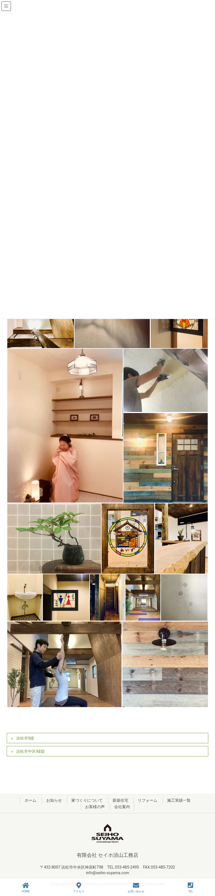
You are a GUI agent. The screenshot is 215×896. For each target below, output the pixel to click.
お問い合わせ (136, 887)
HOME (26, 887)
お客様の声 (95, 806)
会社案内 (122, 806)
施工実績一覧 (179, 800)
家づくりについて (87, 800)
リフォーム (147, 800)
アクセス (78, 887)
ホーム (30, 800)
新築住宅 (120, 800)
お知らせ (54, 800)
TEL (190, 887)
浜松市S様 (25, 738)
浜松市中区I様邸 (30, 751)
